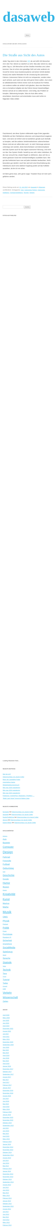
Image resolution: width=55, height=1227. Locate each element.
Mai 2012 (6, 1217)
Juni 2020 (6, 1047)
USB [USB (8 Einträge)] (4, 989)
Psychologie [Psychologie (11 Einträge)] (7, 934)
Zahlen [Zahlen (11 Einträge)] (5, 1001)
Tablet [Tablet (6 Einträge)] (4, 966)
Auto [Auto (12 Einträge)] (5, 839)
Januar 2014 (7, 1171)
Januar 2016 (7, 1115)
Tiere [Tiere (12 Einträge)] (5, 973)
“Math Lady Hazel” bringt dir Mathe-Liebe (16, 798)
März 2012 (6, 1222)
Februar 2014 (7, 1168)
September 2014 (8, 1155)
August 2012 (7, 1209)
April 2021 (6, 1036)
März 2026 (6, 1018)
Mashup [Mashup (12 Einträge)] (6, 903)
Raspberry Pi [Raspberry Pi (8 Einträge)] (7, 937)
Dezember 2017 (8, 1069)
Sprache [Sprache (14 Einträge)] (6, 958)
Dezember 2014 (8, 1147)
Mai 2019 (6, 1053)
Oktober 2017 (7, 1071)
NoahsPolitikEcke (8, 817)
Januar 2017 (7, 1088)
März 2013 (6, 1195)
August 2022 (7, 1031)
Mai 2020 (6, 1050)
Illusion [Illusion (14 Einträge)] (6, 887)
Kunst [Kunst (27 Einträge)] (6, 899)
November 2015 (8, 1120)
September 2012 (8, 1206)
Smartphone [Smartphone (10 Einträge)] (7, 944)
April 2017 (6, 1082)
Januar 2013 (7, 1201)
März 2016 (6, 1109)
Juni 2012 (6, 1214)
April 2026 (6, 1015)
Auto (22, 190)
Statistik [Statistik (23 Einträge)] (7, 962)
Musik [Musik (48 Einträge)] (7, 912)
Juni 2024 (6, 1023)
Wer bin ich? (7, 774)
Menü (27, 35)
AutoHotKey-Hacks (9, 782)
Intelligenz (6, 192)
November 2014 (8, 1150)
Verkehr (31, 192)
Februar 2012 (7, 1225)
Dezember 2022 (8, 1028)
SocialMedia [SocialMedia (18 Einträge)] (9, 947)
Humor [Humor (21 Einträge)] (6, 882)
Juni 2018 (6, 1058)
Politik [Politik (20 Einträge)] (6, 927)
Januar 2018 (7, 1066)
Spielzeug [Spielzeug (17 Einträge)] (8, 951)
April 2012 (6, 1220)
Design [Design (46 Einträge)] (8, 852)
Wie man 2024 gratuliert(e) (11, 790)
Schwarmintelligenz (16, 192)
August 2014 (7, 1158)
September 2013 (8, 1182)
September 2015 (8, 1125)
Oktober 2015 (7, 1123)
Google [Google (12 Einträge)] (6, 879)
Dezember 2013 (8, 1174)
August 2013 (7, 1185)
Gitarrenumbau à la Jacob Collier (13, 777)
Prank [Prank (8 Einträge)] (5, 931)
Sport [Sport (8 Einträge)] (4, 955)
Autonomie (41, 190)
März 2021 (6, 1039)
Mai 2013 (6, 1193)
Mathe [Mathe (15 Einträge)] (5, 907)
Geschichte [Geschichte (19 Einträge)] (8, 875)
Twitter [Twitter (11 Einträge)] (5, 983)
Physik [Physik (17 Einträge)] (6, 921)
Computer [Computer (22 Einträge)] (8, 846)
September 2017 (8, 1074)
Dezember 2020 (8, 1042)
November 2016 (8, 1093)
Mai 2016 (6, 1104)
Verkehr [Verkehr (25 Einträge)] (7, 992)
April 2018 (6, 1063)
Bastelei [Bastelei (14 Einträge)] (6, 843)
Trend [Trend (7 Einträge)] (4, 976)
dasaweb (34, 187)
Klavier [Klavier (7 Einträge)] (5, 890)
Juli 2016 (6, 1098)
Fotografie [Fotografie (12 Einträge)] (7, 861)
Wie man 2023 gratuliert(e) (11, 793)
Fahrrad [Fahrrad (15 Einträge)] (6, 857)
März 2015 (6, 1139)
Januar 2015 (7, 1144)
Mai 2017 (6, 1080)
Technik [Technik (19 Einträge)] (7, 969)
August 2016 (7, 1096)
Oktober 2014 (7, 1152)
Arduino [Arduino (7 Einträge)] (5, 836)
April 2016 (6, 1106)
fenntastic (6, 812)
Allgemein (42, 187)
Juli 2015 (6, 1128)
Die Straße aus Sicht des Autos (23, 55)
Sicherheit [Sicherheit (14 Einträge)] (7, 940)
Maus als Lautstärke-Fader (11, 779)
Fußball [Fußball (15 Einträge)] (6, 864)
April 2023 (6, 1026)
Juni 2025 (6, 1020)
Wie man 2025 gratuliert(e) (11, 787)
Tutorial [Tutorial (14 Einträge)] (6, 980)
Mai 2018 (6, 1061)
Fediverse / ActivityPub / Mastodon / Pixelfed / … (18, 796)
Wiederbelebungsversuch (11, 785)
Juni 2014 (6, 1163)
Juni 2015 (6, 1131)
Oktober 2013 (7, 1179)
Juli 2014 (6, 1160)
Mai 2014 (6, 1166)
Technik (26, 192)
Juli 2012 (6, 1212)
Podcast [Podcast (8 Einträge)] (5, 924)
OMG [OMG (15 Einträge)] (5, 917)
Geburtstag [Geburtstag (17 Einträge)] (8, 868)
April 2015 (6, 1136)
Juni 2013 (6, 1190)
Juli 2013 (6, 1187)
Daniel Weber (7, 822)
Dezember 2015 (8, 1117)
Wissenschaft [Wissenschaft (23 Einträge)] (10, 997)
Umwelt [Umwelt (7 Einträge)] (5, 986)
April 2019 (6, 1055)
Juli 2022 (6, 1034)
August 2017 (7, 1077)
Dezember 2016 (8, 1090)
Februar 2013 (7, 1198)
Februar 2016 (7, 1112)
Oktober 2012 (7, 1203)
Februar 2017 (7, 1085)
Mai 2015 (6, 1133)
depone (5, 820)
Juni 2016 (6, 1101)
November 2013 (8, 1177)
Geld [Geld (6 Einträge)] (4, 871)
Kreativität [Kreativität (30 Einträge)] (9, 894)
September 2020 (8, 1045)
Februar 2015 (7, 1141)
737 (28, 61)
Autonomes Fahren (30, 190)
